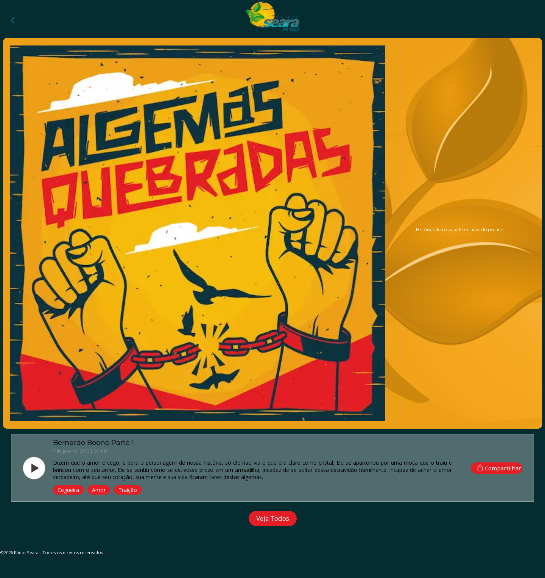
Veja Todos (272, 518)
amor (99, 489)
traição (127, 489)
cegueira (68, 489)
